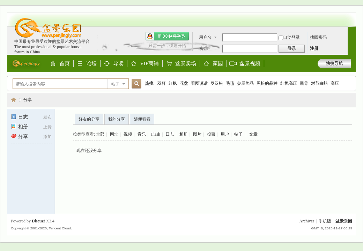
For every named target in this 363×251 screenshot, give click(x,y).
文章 (253, 134)
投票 (211, 134)
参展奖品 (245, 83)
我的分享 (116, 119)
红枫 (173, 83)
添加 (47, 136)
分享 (27, 99)
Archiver (306, 221)
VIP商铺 (149, 64)
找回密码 (318, 37)
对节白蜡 (319, 83)
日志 (19, 117)
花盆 (184, 83)
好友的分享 (89, 119)
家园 (218, 64)
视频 (128, 134)
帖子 (115, 84)
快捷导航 (334, 63)
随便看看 (142, 119)
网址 (114, 134)
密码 (203, 48)
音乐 (142, 134)
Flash (155, 134)
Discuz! (38, 221)
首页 (64, 64)
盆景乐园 (13, 100)
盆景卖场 (185, 64)
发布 (47, 117)
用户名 (205, 37)
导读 (118, 64)
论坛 (91, 64)
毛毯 (230, 83)
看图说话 (199, 83)
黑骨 (304, 83)
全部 (100, 134)
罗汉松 (216, 83)
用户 (225, 134)
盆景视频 (249, 63)
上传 (47, 126)
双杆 (161, 83)
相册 (19, 126)
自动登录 (289, 37)
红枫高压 (288, 83)
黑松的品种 (267, 83)
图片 (197, 134)
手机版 (325, 221)
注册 (314, 48)
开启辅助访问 (349, 16)
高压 (335, 83)
